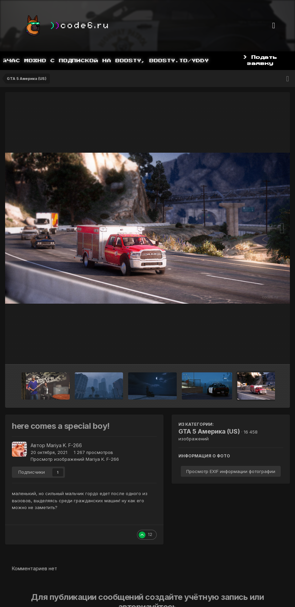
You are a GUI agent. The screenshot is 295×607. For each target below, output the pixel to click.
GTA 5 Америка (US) (209, 431)
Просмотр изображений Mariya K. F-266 (75, 459)
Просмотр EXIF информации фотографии (230, 471)
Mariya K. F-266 (64, 445)
